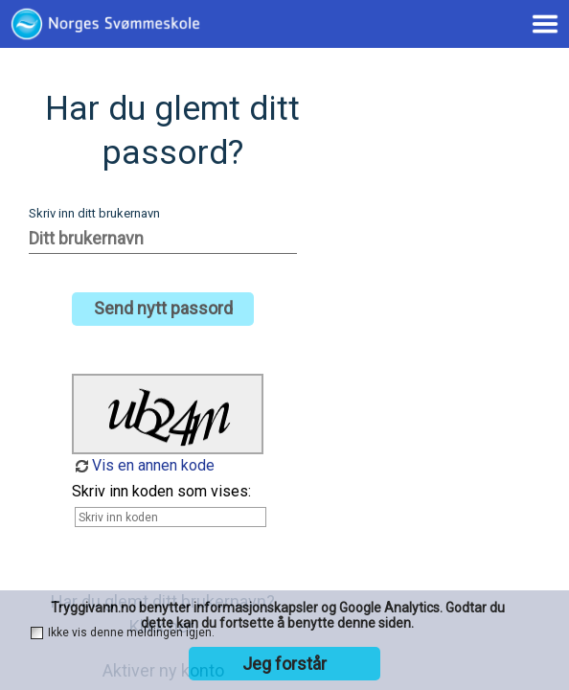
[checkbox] (37, 633)
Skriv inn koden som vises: (161, 491)
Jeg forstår (284, 664)
